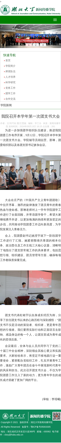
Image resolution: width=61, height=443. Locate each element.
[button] (4, 36)
